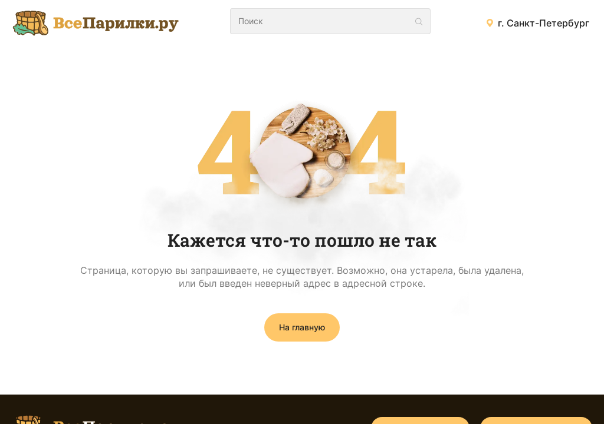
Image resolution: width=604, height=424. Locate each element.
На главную (302, 327)
